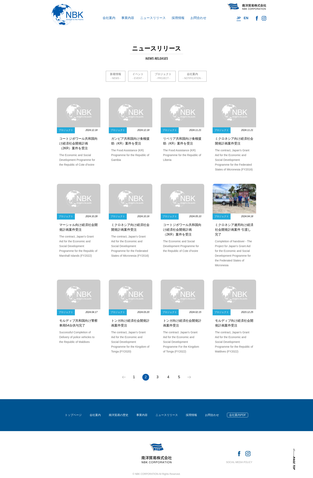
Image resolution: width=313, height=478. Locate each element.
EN (246, 18)
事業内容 (127, 18)
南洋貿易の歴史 (118, 415)
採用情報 (178, 18)
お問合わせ (198, 18)
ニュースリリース (153, 18)
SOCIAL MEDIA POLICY (239, 462)
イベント (138, 74)
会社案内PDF (237, 415)
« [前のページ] (124, 377)
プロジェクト (163, 74)
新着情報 (115, 74)
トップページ (73, 415)
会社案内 (109, 18)
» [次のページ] (189, 377)
